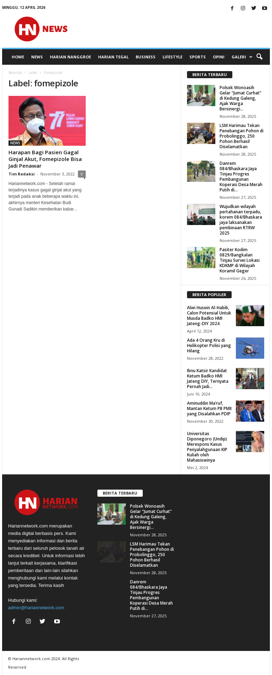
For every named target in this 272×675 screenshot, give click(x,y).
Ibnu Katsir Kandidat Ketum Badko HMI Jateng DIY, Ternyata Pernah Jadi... (207, 379)
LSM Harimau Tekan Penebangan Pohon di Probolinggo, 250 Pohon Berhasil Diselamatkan (242, 136)
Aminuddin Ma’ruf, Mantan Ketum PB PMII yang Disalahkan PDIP (209, 408)
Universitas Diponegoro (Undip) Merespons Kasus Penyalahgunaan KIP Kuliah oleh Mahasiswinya (207, 447)
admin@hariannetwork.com (36, 607)
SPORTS (197, 56)
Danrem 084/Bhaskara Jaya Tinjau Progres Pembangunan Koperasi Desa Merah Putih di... (241, 176)
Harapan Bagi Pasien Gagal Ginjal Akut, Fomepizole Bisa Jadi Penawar (45, 159)
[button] (259, 57)
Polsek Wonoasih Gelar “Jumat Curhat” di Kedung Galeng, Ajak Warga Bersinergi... (240, 98)
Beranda (15, 72)
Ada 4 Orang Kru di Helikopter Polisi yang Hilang (209, 345)
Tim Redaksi (21, 174)
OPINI (219, 56)
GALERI (242, 57)
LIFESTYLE (172, 56)
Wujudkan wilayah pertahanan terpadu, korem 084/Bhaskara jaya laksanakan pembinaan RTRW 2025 (241, 219)
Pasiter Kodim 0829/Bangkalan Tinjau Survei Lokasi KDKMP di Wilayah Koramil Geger (240, 260)
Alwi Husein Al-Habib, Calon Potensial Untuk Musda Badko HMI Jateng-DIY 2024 (209, 316)
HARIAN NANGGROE (70, 56)
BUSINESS (145, 56)
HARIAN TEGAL (113, 56)
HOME (18, 56)
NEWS (37, 56)
